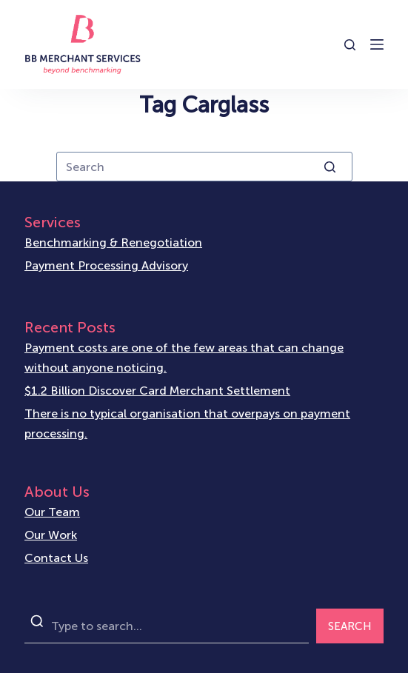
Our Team (52, 512)
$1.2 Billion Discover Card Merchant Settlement (157, 391)
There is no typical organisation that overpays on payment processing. (187, 423)
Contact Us (56, 558)
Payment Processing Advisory (106, 265)
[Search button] (330, 166)
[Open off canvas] (377, 44)
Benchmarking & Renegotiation (113, 242)
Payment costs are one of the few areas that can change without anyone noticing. (184, 357)
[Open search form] (349, 44)
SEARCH (350, 626)
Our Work (50, 535)
